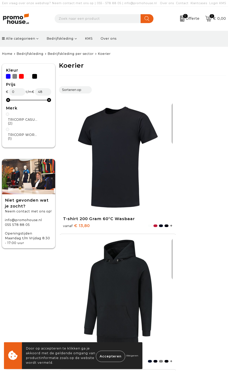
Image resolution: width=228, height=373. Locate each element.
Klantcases (198, 3)
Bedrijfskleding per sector (71, 54)
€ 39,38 (126, 171)
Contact (182, 3)
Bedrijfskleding (60, 38)
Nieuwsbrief (75, 305)
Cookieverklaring (190, 305)
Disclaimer (184, 323)
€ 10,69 (70, 248)
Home (7, 54)
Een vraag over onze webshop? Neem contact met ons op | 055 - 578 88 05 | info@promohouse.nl (79, 3)
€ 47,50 (182, 171)
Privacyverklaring (190, 314)
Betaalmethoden (135, 305)
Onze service (131, 323)
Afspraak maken (79, 314)
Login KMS (217, 3)
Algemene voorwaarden (196, 295)
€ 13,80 (70, 171)
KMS (89, 38)
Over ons (167, 3)
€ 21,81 (132, 251)
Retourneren (131, 314)
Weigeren (132, 355)
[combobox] (98, 18)
